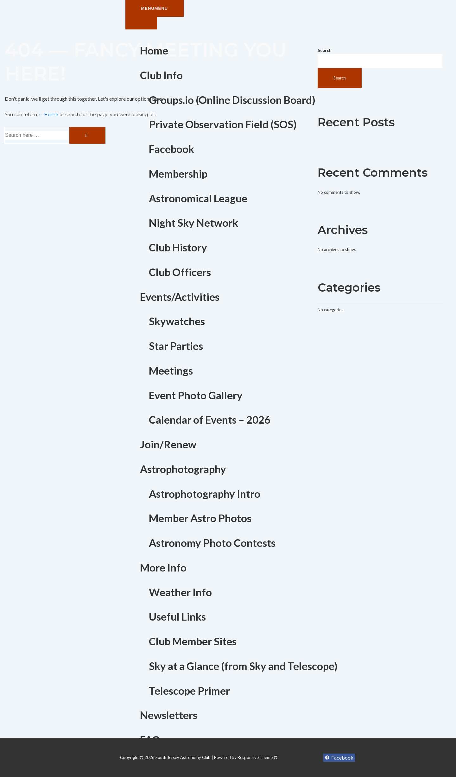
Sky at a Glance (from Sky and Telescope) (243, 666)
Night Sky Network (193, 222)
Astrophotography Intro (204, 493)
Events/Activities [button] (179, 296)
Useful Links (177, 616)
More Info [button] (163, 567)
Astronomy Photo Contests (212, 542)
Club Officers (180, 272)
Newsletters (168, 715)
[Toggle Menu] (141, 23)
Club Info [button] (161, 75)
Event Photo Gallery (196, 395)
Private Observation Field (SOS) (223, 124)
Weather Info (180, 592)
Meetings (171, 370)
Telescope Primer (189, 690)
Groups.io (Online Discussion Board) (232, 99)
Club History (178, 247)
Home (154, 50)
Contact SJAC (172, 764)
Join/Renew (168, 444)
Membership (178, 173)
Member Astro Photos (200, 518)
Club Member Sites (193, 641)
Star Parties (176, 345)
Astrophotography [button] (183, 469)
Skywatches (177, 321)
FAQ (150, 739)
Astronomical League (198, 198)
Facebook (171, 148)
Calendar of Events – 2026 (209, 419)
